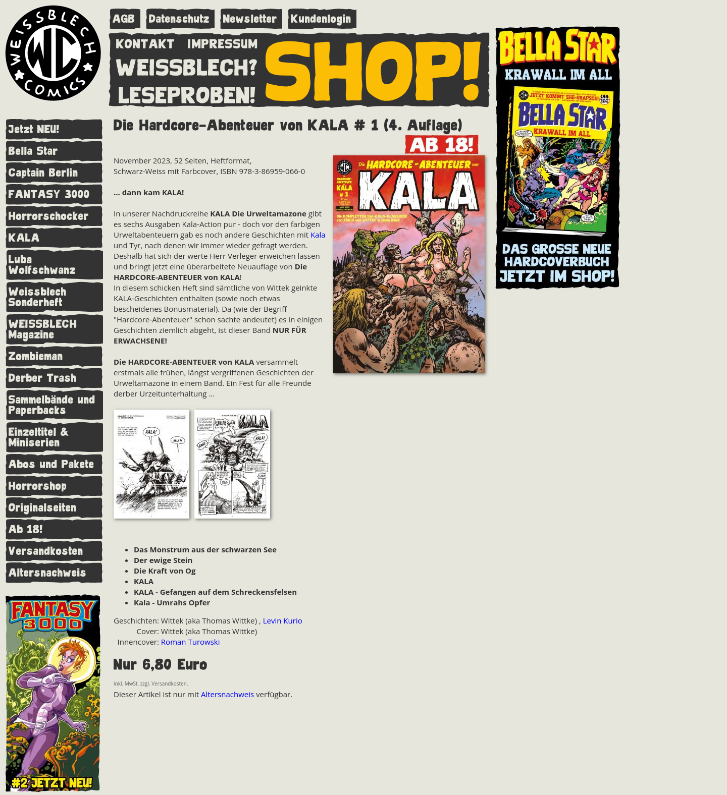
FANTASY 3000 (49, 194)
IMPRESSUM (223, 42)
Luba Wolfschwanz (42, 265)
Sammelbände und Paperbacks (52, 405)
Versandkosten (46, 551)
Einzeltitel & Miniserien (39, 437)
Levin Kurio (282, 620)
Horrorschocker (49, 216)
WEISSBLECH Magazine (43, 329)
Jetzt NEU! (34, 129)
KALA (24, 238)
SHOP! (374, 69)
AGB (124, 19)
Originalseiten (43, 508)
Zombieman (36, 356)
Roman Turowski (190, 642)
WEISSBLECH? (187, 65)
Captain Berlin (43, 173)
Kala (318, 235)
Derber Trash (43, 378)
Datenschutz (179, 19)
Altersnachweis (48, 573)
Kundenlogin (321, 19)
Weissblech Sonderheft (38, 297)
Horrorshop (38, 486)
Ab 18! (26, 529)
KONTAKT (145, 42)
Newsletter (250, 19)
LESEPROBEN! (187, 93)
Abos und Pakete (51, 464)
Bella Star (33, 151)
